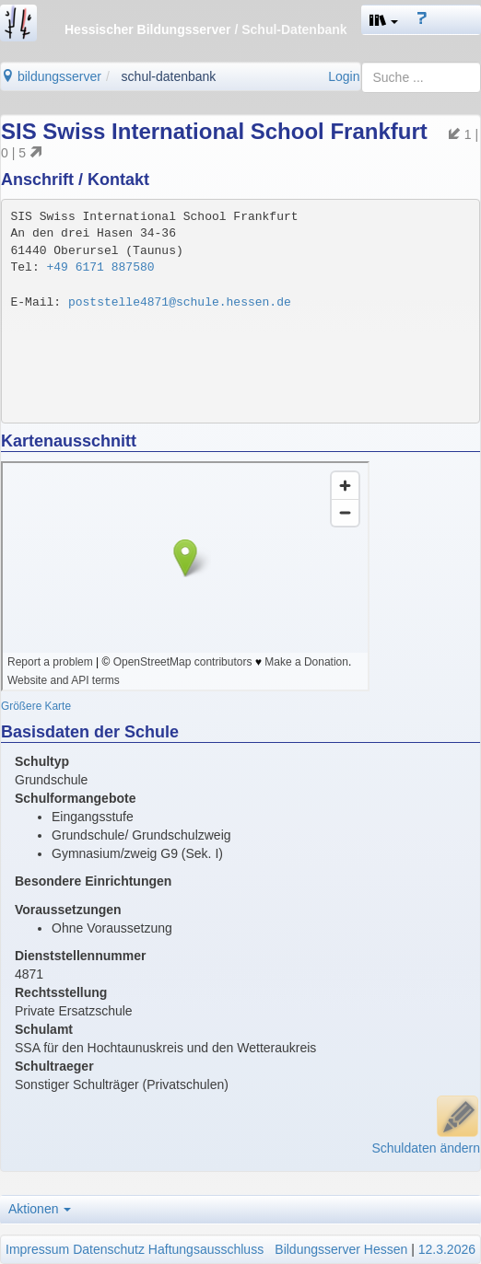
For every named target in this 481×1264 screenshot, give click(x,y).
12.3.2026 (446, 1249)
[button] (384, 20)
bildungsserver (51, 76)
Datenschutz (109, 1249)
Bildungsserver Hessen (341, 1249)
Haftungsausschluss (206, 1249)
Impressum (37, 1249)
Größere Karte (36, 706)
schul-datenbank (169, 76)
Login (343, 76)
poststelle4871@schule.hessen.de (179, 302)
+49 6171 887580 (101, 267)
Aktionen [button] (39, 1208)
